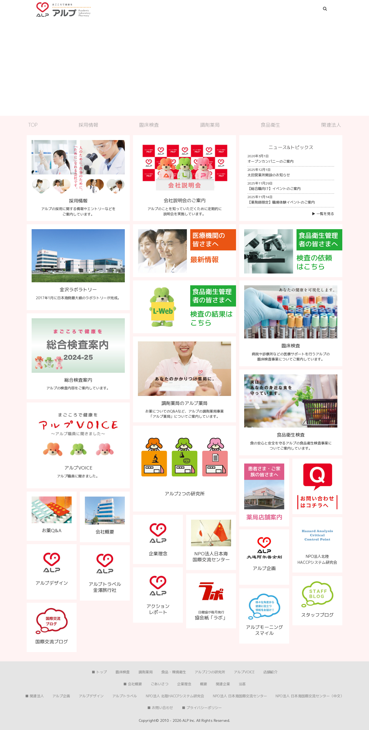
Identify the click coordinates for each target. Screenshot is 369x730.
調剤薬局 (210, 125)
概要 (203, 683)
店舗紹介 (270, 672)
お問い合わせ (162, 707)
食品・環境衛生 (173, 672)
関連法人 (331, 125)
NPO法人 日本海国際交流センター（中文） (310, 695)
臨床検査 (149, 125)
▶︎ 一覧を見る (323, 213)
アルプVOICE (244, 672)
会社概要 (135, 683)
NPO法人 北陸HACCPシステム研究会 (175, 695)
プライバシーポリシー (204, 707)
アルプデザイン (91, 695)
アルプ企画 (61, 695)
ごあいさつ (159, 683)
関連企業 (223, 683)
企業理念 (184, 683)
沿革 (242, 683)
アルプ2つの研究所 (210, 672)
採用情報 (88, 125)
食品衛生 (270, 125)
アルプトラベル (124, 695)
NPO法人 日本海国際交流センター (240, 695)
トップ (101, 672)
